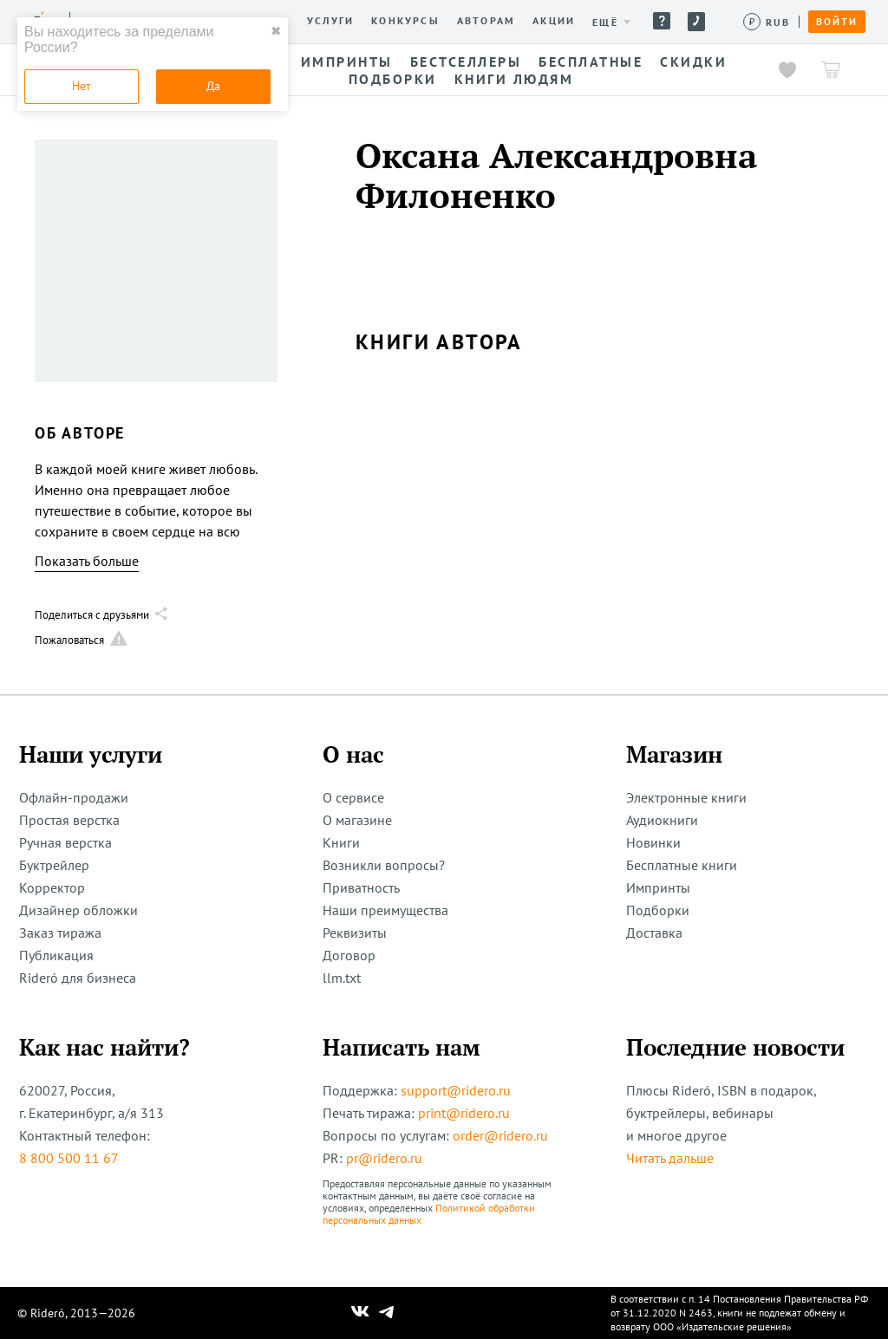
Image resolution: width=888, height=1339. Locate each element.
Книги (341, 842)
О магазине (357, 820)
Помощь (661, 20)
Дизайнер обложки (78, 910)
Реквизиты (355, 932)
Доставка (654, 932)
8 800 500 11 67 (69, 1158)
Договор (349, 955)
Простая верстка (69, 820)
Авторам (486, 21)
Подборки (657, 910)
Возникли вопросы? (384, 865)
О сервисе (353, 797)
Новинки (653, 842)
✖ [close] (276, 31)
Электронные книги (686, 797)
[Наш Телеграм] (386, 1313)
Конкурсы (405, 21)
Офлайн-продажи (73, 797)
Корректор (52, 887)
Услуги (330, 21)
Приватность (361, 887)
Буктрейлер (54, 865)
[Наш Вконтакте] (360, 1313)
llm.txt (342, 977)
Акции (553, 21)
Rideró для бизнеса (77, 977)
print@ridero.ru (464, 1112)
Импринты (658, 887)
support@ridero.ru (456, 1090)
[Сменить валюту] (767, 22)
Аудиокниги (662, 820)
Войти (837, 22)
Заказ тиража (60, 932)
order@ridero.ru (500, 1135)
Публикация (56, 955)
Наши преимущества (385, 910)
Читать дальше (670, 1158)
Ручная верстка (65, 842)
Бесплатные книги (681, 865)
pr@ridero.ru (384, 1158)
